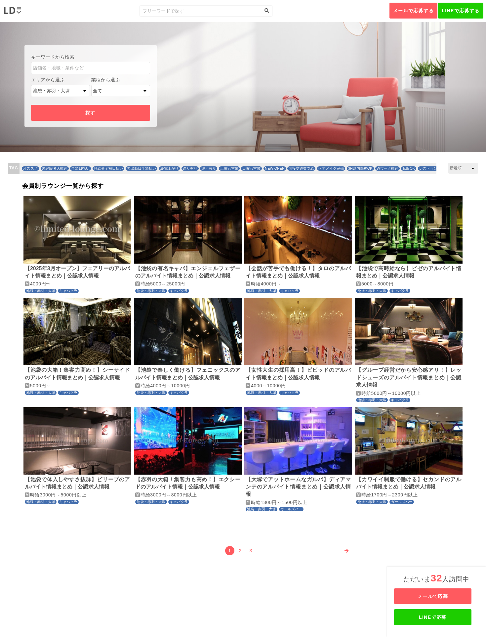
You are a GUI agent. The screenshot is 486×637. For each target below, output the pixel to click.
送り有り (190, 168)
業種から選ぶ (105, 79)
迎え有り (208, 168)
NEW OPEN (275, 168)
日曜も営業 (251, 168)
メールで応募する (413, 10)
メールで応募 (437, 596)
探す (90, 112)
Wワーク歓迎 (387, 168)
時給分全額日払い (108, 168)
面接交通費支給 (301, 168)
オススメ (30, 168)
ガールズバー (291, 509)
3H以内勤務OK (360, 168)
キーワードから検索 (53, 57)
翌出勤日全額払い (141, 168)
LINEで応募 (437, 617)
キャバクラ (68, 291)
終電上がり (169, 168)
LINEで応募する (461, 10)
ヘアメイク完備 (331, 168)
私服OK (408, 168)
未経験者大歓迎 (54, 168)
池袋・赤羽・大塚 (40, 291)
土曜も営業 (229, 168)
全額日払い (80, 168)
